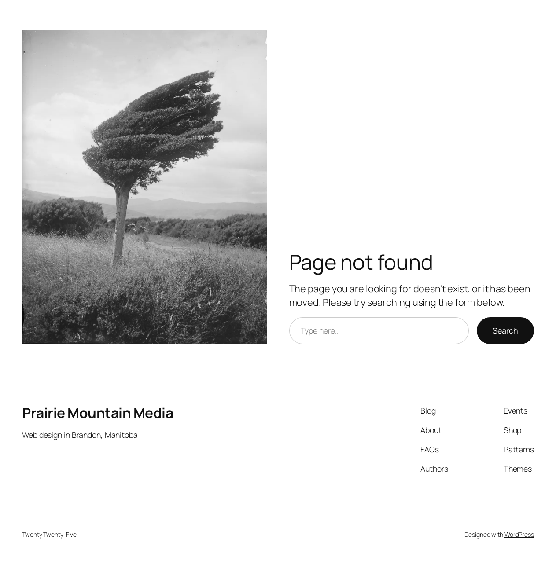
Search (505, 330)
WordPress (519, 534)
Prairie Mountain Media (97, 412)
